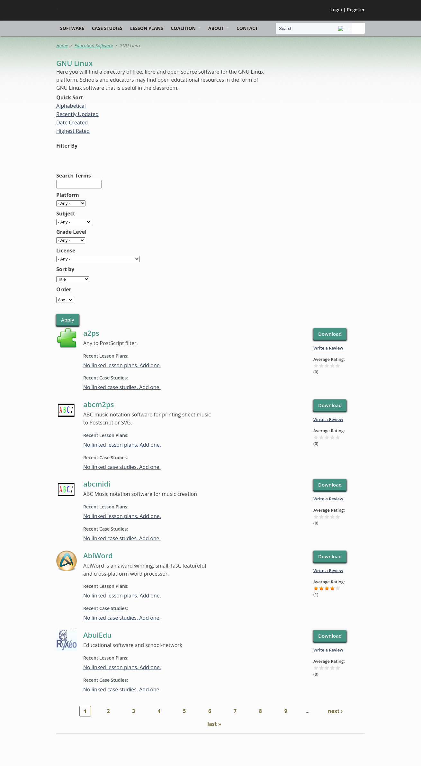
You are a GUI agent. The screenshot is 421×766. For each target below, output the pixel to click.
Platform (67, 194)
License (66, 250)
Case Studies (107, 28)
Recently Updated (77, 114)
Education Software (94, 45)
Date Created (72, 122)
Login (336, 9)
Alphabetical (71, 105)
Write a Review (328, 348)
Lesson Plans (146, 28)
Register (356, 9)
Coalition (183, 28)
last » (214, 723)
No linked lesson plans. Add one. (122, 365)
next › (335, 711)
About (216, 28)
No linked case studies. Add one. (122, 387)
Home (62, 45)
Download (330, 334)
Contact (247, 28)
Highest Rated (73, 130)
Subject (65, 213)
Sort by (65, 269)
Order (63, 289)
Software (72, 28)
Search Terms (73, 175)
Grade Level (71, 231)
